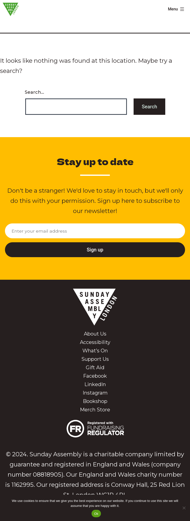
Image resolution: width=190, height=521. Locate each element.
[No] (183, 507)
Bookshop (95, 401)
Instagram (95, 393)
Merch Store (95, 410)
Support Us (95, 359)
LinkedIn (95, 384)
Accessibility (95, 342)
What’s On (95, 351)
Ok (96, 514)
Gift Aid (95, 367)
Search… (34, 92)
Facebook (95, 376)
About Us (95, 334)
